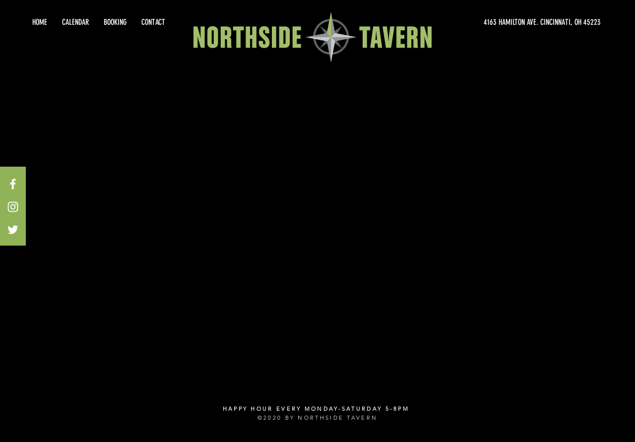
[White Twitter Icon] (13, 230)
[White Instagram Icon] (13, 207)
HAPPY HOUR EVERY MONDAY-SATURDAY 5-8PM (316, 408)
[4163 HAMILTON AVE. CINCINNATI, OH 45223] (511, 22)
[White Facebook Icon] (13, 184)
